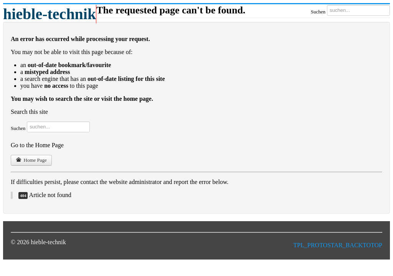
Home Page (31, 160)
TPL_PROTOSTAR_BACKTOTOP (337, 245)
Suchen (318, 12)
